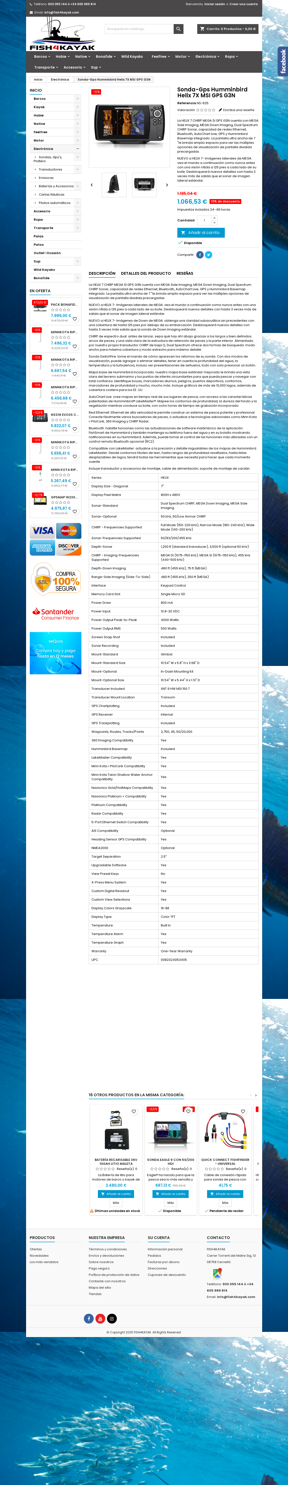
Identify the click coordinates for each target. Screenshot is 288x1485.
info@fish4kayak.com (61, 12)
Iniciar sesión (214, 4)
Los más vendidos (44, 1262)
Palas (38, 236)
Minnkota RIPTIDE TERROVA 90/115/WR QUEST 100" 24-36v (65, 387)
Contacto (218, 1237)
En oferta (40, 291)
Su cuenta (159, 1237)
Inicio (36, 90)
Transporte (44, 67)
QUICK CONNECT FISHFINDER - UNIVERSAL (225, 1161)
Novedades (39, 1255)
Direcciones (157, 1268)
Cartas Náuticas (51, 194)
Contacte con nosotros (107, 1281)
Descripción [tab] (102, 273)
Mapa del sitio (100, 1287)
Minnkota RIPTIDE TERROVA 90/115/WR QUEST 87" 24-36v (65, 442)
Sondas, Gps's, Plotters (48, 159)
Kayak (39, 107)
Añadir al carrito (200, 232)
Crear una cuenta (243, 4)
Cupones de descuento (167, 1274)
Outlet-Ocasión (47, 253)
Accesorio (73, 67)
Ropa (230, 56)
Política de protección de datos (114, 1274)
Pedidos (154, 1255)
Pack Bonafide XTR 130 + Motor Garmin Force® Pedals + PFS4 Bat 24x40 (65, 304)
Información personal (165, 1249)
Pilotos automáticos (55, 203)
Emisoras (46, 177)
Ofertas (36, 1249)
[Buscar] (144, 29)
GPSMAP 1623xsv (65, 497)
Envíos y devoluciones (106, 1255)
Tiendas (95, 1294)
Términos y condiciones (108, 1249)
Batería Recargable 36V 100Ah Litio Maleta (116, 1161)
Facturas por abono (164, 1262)
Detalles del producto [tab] (146, 273)
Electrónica (206, 56)
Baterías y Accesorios (56, 186)
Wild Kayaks (132, 56)
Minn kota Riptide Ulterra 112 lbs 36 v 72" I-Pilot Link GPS (65, 470)
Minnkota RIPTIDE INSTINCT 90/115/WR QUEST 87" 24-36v (65, 359)
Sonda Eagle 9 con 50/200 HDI (170, 1161)
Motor (181, 56)
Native (81, 56)
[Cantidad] (204, 220)
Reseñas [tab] (185, 273)
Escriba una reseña (238, 110)
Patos (39, 244)
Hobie (61, 56)
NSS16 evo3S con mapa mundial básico (65, 415)
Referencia (186, 103)
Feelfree (159, 56)
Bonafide (104, 56)
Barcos (40, 56)
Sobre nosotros (101, 1262)
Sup (94, 67)
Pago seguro (99, 1268)
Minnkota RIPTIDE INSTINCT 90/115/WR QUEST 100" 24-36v (65, 332)
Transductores (50, 169)
